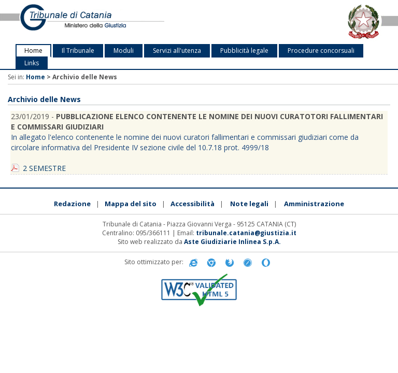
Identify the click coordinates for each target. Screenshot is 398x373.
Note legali (249, 203)
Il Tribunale (78, 50)
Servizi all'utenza (177, 50)
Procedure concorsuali (321, 50)
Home (33, 50)
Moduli (123, 50)
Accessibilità (192, 203)
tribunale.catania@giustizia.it (246, 232)
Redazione (72, 203)
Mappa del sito (131, 203)
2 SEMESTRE (44, 168)
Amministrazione (314, 203)
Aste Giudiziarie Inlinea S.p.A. (232, 241)
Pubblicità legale (244, 50)
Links (31, 63)
